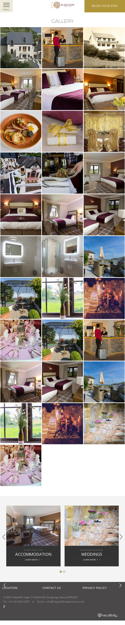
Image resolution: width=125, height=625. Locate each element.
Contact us (51, 587)
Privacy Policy (95, 587)
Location (9, 587)
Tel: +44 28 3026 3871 (16, 602)
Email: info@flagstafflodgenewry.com (61, 602)
